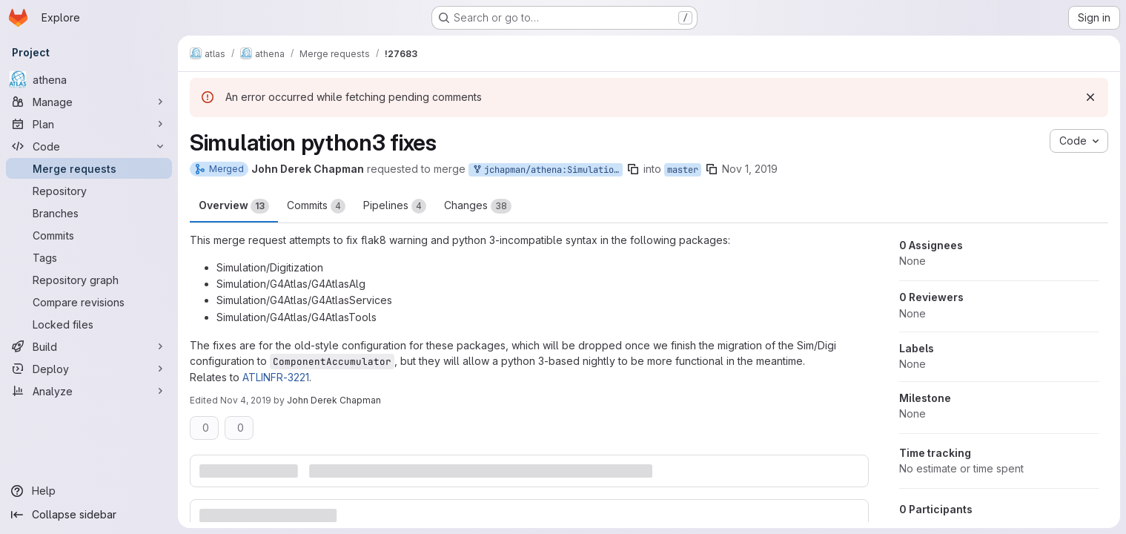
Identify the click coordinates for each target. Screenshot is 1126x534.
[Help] (89, 491)
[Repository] (89, 190)
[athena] (89, 79)
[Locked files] (89, 324)
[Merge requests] (89, 168)
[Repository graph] (89, 279)
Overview (234, 206)
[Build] (89, 346)
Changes (477, 206)
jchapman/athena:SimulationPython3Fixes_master (547, 170)
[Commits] (89, 235)
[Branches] (89, 212)
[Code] (89, 146)
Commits (316, 206)
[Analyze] (89, 390)
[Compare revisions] (89, 301)
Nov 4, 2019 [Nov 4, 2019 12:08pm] (245, 400)
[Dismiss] (1090, 97)
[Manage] (89, 101)
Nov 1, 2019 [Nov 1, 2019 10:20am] (750, 168)
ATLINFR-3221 (275, 377)
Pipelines (394, 206)
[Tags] (89, 257)
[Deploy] (89, 368)
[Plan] (89, 123)
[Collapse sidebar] (89, 514)
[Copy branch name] (633, 169)
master (682, 170)
